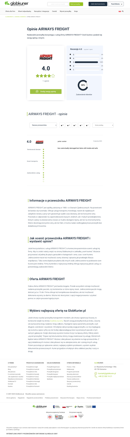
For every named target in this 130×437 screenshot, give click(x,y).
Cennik (54, 11)
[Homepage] (17, 4)
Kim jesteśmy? (12, 367)
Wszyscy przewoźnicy (74, 381)
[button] (121, 11)
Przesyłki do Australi (32, 369)
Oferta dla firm (10, 11)
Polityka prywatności (51, 398)
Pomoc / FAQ (71, 367)
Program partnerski (73, 372)
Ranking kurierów (72, 386)
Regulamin (21, 398)
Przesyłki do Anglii (32, 367)
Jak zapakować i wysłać (15, 376)
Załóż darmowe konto (98, 4)
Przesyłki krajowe (52, 374)
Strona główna (11, 398)
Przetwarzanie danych (94, 398)
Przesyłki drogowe (52, 372)
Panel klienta (116, 4)
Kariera (10, 386)
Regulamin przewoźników (35, 398)
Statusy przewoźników (74, 376)
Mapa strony (81, 398)
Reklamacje (70, 369)
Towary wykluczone (73, 379)
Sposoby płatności (73, 374)
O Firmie (11, 363)
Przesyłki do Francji (32, 376)
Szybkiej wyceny (56, 321)
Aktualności (11, 372)
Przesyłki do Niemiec (32, 379)
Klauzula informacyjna (67, 398)
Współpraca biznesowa (15, 379)
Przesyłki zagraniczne (35, 363)
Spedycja (50, 379)
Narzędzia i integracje (41, 11)
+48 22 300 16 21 (105, 376)
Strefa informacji (74, 363)
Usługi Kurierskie (53, 363)
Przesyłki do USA (31, 384)
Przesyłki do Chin (31, 372)
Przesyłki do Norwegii (33, 381)
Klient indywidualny (24, 11)
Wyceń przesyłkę (65, 11)
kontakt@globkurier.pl (107, 373)
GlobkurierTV (12, 381)
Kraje (76, 11)
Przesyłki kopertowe (53, 367)
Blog (9, 369)
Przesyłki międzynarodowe (55, 376)
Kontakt (10, 384)
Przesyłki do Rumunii (32, 386)
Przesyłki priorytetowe (54, 369)
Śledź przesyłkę (76, 4)
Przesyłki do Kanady (32, 374)
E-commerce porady (14, 374)
